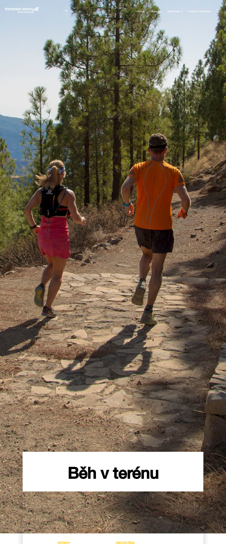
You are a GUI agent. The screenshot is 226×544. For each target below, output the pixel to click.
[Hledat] (91, 10)
